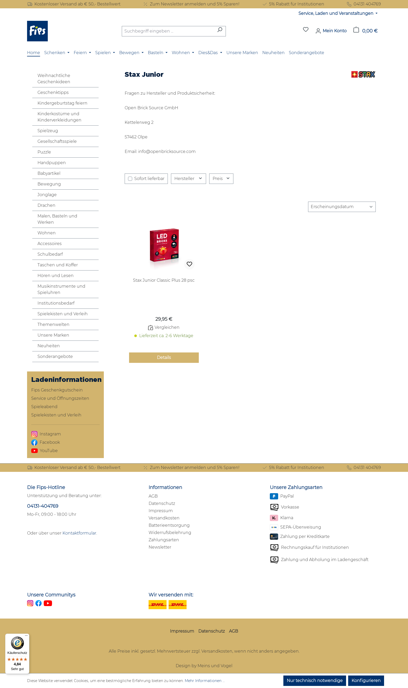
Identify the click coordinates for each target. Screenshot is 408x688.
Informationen (165, 487)
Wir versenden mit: (171, 595)
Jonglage (47, 194)
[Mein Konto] (331, 31)
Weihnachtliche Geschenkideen (53, 78)
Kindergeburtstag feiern (62, 103)
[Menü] (26, 637)
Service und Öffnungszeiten (60, 398)
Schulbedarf (50, 254)
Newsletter (160, 547)
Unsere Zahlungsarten (296, 487)
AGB (153, 496)
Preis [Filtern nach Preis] (221, 178)
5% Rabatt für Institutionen (293, 4)
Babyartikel (48, 173)
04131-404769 (42, 506)
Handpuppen (51, 162)
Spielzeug (47, 130)
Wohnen (46, 232)
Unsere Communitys (51, 595)
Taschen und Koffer (57, 264)
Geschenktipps (53, 92)
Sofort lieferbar (149, 178)
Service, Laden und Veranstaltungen (336, 13)
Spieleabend (44, 406)
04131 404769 (363, 4)
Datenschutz (162, 503)
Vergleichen (164, 327)
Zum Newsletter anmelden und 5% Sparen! (191, 4)
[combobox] (168, 31)
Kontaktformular (79, 533)
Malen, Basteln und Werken (57, 219)
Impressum (161, 510)
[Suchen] (220, 31)
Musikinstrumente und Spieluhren (61, 289)
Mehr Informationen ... (205, 680)
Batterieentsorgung (169, 525)
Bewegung (49, 184)
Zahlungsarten (164, 539)
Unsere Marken (53, 335)
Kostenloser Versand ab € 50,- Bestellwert (73, 4)
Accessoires (49, 243)
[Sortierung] (342, 207)
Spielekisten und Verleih (62, 313)
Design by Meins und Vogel (204, 665)
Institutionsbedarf (55, 303)
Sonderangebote (55, 356)
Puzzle (44, 152)
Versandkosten (164, 518)
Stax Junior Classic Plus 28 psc (164, 280)
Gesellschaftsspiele (57, 141)
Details (164, 357)
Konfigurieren (366, 680)
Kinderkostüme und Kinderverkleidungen (59, 117)
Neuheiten (48, 345)
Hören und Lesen (55, 275)
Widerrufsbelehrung (170, 532)
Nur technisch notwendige (315, 680)
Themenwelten (53, 324)
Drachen (46, 205)
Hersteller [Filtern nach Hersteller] (188, 178)
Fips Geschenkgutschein (57, 390)
